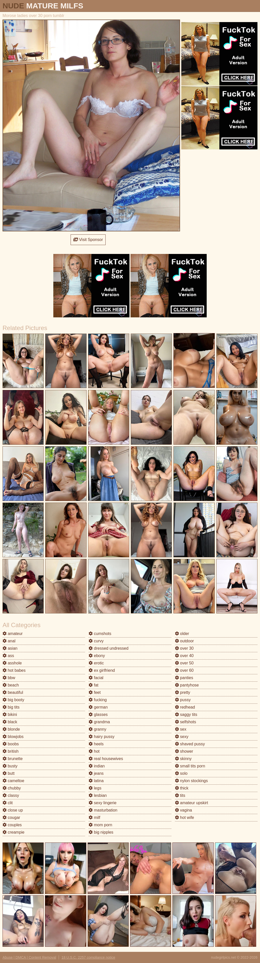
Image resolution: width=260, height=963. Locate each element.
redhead (185, 707)
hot (94, 751)
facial (96, 678)
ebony (97, 656)
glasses (98, 714)
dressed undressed (108, 648)
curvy (96, 641)
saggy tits (186, 714)
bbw (9, 678)
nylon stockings (191, 781)
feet (95, 692)
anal (9, 641)
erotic (96, 663)
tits (180, 795)
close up (13, 810)
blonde (11, 729)
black (10, 722)
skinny (183, 758)
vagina (183, 810)
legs (95, 788)
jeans (96, 773)
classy (11, 795)
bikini (10, 714)
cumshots (100, 633)
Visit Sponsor (88, 239)
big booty (13, 700)
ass (8, 656)
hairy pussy (101, 736)
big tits (11, 707)
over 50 (184, 663)
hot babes (14, 670)
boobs (11, 744)
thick (181, 788)
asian (10, 648)
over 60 (184, 670)
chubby (12, 788)
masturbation (103, 810)
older (182, 633)
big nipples (101, 832)
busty (10, 766)
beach (11, 685)
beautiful (13, 692)
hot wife (184, 817)
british (11, 751)
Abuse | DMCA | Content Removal (29, 957)
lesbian (98, 795)
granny (97, 729)
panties (184, 678)
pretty (182, 692)
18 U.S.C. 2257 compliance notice (88, 957)
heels (96, 744)
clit (8, 803)
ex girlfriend (102, 670)
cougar (11, 817)
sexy (181, 736)
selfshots (185, 722)
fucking (98, 700)
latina (96, 781)
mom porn (100, 825)
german (98, 707)
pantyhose (187, 685)
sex (180, 729)
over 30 (184, 648)
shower (184, 751)
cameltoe (13, 781)
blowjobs (13, 736)
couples (12, 825)
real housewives (106, 758)
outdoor (184, 641)
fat (93, 685)
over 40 (184, 656)
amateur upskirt (191, 803)
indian (97, 766)
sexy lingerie (102, 803)
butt (8, 773)
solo (181, 773)
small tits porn (190, 766)
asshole (12, 663)
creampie (13, 832)
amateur (13, 633)
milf (94, 817)
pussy (183, 700)
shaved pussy (190, 744)
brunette (13, 758)
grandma (99, 722)
